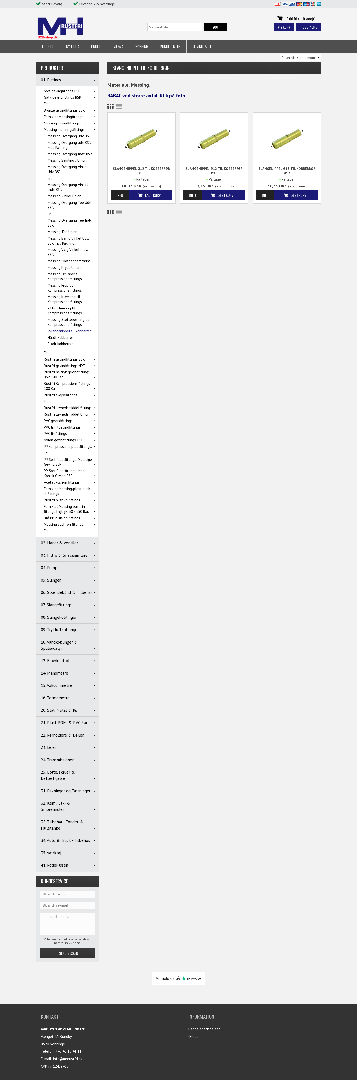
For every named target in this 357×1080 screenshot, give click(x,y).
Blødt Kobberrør (60, 343)
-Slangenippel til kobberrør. (69, 331)
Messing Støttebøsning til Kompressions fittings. (68, 322)
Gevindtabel (202, 46)
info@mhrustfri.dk (67, 1058)
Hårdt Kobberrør (60, 337)
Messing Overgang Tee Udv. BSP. (69, 205)
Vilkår (118, 46)
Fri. (46, 103)
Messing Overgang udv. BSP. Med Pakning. (69, 145)
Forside (48, 46)
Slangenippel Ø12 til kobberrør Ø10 (214, 170)
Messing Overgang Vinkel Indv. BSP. (68, 187)
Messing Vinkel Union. (65, 196)
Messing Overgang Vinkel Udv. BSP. (68, 169)
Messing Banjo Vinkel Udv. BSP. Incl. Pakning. (68, 241)
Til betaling (308, 27)
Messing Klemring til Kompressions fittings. (65, 299)
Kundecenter (170, 46)
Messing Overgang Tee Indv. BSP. (70, 223)
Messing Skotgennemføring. (69, 261)
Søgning (141, 46)
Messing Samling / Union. (67, 160)
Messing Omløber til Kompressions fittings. (65, 276)
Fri (46, 352)
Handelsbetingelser (204, 1029)
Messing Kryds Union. (64, 267)
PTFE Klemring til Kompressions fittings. (65, 310)
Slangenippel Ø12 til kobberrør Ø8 (141, 170)
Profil (96, 46)
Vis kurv (284, 27)
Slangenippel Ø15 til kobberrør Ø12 (286, 170)
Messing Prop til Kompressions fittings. (65, 288)
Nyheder (72, 46)
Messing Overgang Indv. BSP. (70, 154)
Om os (193, 1036)
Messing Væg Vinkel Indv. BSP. (68, 252)
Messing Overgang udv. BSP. (69, 136)
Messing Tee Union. (63, 231)
